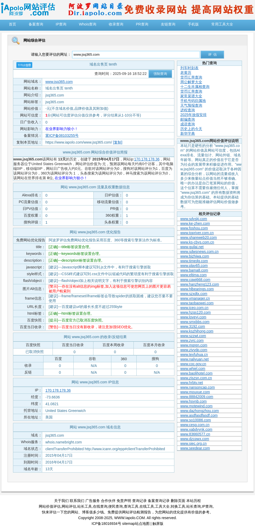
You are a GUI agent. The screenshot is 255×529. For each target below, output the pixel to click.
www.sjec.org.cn (193, 443)
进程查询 (187, 110)
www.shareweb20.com (198, 237)
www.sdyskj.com (193, 219)
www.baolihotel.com (196, 373)
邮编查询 (187, 119)
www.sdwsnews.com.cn (199, 251)
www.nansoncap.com (197, 387)
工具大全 (162, 506)
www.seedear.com (195, 448)
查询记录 (139, 501)
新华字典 (187, 133)
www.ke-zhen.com (195, 223)
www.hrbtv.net (191, 382)
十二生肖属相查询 (194, 87)
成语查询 (187, 124)
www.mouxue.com (195, 392)
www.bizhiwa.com (194, 256)
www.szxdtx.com (193, 294)
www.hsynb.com (193, 401)
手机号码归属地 (193, 101)
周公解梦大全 (191, 82)
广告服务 (92, 501)
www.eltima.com (193, 275)
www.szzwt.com (193, 336)
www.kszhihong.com (196, 331)
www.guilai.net (192, 247)
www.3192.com (192, 326)
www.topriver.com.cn (197, 233)
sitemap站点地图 (136, 523)
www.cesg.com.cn (194, 425)
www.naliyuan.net (194, 359)
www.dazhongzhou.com (199, 411)
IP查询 (207, 506)
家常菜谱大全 (191, 96)
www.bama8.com (194, 270)
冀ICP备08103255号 (62, 135)
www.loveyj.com (193, 317)
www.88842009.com (196, 397)
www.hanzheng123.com (199, 284)
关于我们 (61, 501)
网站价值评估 (50, 506)
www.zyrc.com (191, 340)
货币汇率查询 (191, 77)
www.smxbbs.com (194, 322)
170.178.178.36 (147, 159)
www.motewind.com (196, 406)
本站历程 (193, 501)
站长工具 (84, 506)
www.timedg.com (194, 261)
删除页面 (178, 501)
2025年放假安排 (193, 115)
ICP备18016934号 (106, 523)
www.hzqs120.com (195, 312)
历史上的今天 (191, 129)
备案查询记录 (159, 501)
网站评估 (69, 506)
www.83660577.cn (195, 434)
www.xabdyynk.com (196, 429)
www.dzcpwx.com (194, 439)
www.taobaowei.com (197, 303)
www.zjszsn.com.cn (196, 378)
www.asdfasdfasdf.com (199, 415)
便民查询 (115, 506)
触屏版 (157, 523)
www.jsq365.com (59, 82)
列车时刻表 (189, 68)
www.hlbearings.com (197, 289)
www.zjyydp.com (193, 350)
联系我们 (77, 501)
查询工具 (131, 506)
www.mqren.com (193, 345)
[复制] (117, 142)
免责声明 (124, 501)
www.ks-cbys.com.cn (197, 242)
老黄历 (185, 72)
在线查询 (100, 506)
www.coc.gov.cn (193, 364)
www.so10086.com (195, 420)
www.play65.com (194, 265)
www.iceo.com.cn (194, 308)
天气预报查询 (191, 105)
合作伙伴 (108, 501)
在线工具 (146, 506)
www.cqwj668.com (195, 280)
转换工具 (178, 506)
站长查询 (193, 506)
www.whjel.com (192, 368)
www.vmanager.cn (195, 298)
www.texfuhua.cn (194, 354)
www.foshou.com (194, 228)
